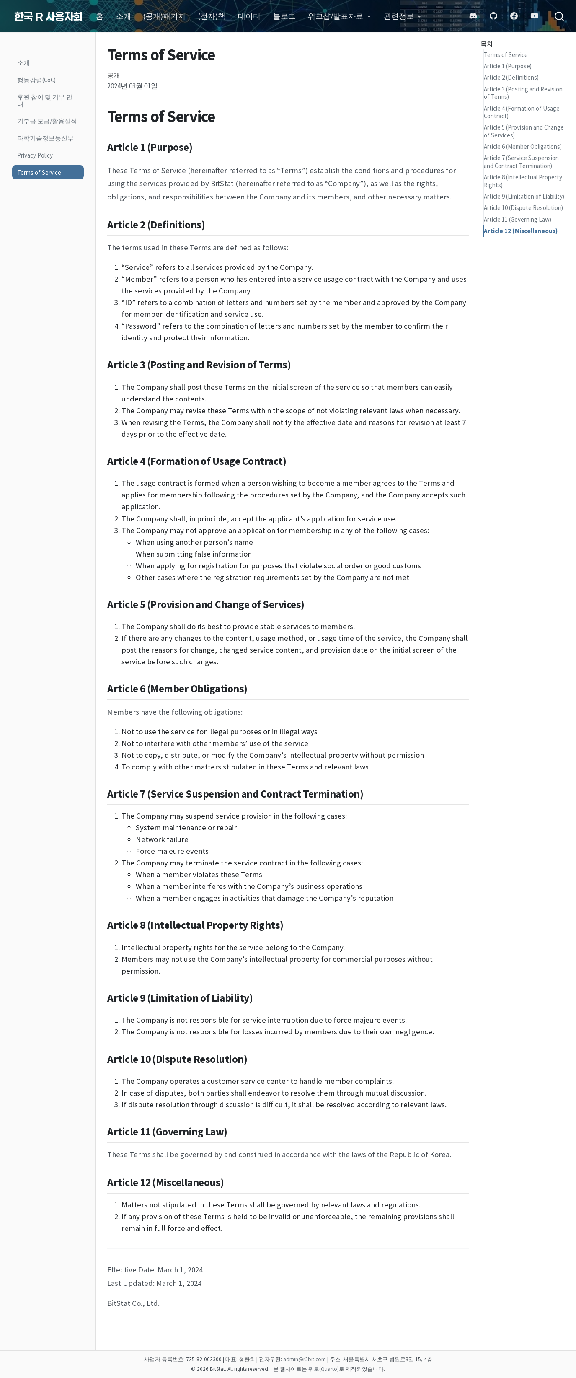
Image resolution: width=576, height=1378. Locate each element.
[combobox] (555, 16)
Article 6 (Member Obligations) (523, 146)
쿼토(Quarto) (323, 1369)
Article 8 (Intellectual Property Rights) (523, 181)
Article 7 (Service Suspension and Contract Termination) (521, 162)
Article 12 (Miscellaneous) (521, 231)
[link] (339, 16)
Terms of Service (506, 55)
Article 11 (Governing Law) (517, 219)
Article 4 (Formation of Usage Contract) (522, 112)
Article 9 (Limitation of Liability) (524, 196)
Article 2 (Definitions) (511, 77)
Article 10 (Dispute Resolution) (523, 208)
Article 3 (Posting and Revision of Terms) (523, 93)
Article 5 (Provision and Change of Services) (524, 131)
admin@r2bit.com (304, 1359)
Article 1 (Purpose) (508, 66)
